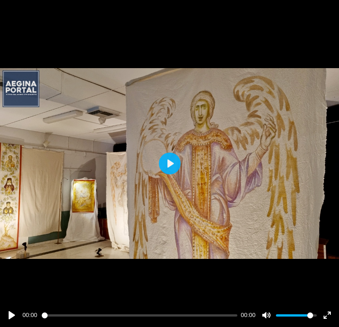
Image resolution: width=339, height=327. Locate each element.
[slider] (139, 315)
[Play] (12, 315)
